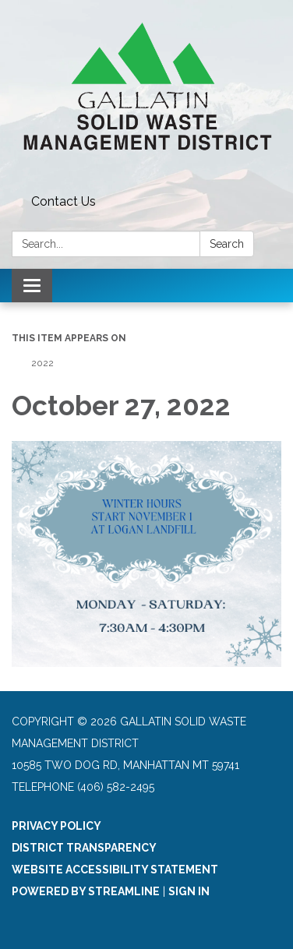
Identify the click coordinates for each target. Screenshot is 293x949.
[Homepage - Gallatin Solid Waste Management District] (146, 94)
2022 (42, 363)
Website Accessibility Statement (115, 869)
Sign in (189, 891)
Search (227, 244)
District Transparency (84, 847)
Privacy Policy (56, 826)
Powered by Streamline (86, 891)
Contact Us (63, 201)
